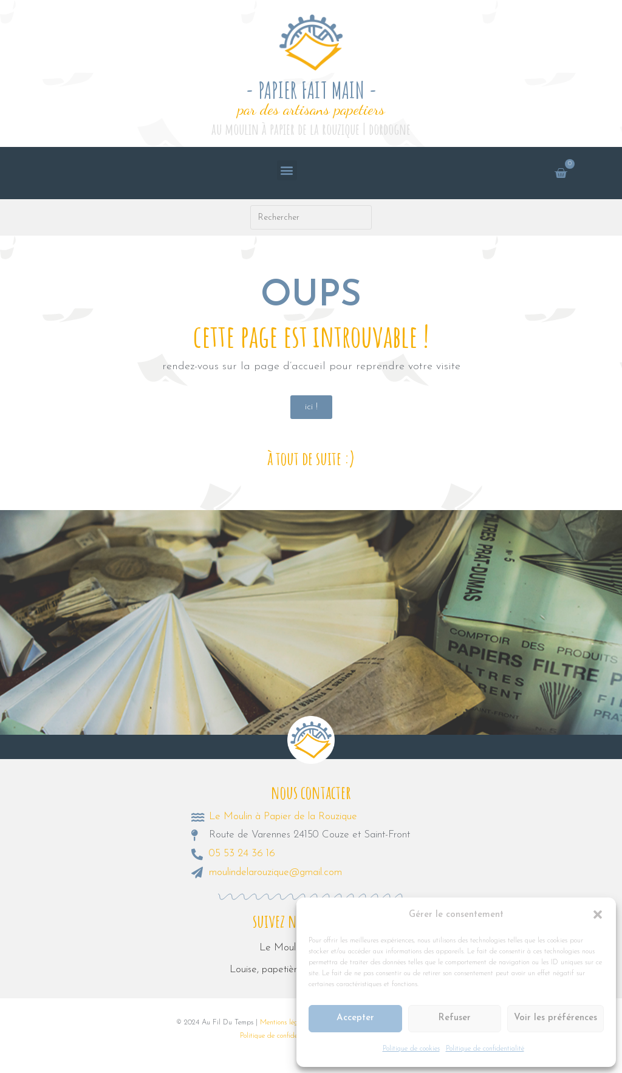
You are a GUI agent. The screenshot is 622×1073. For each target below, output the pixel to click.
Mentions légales (284, 1022)
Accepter (355, 1018)
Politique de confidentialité (485, 1048)
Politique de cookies (411, 1048)
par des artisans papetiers (311, 109)
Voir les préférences (555, 1018)
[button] (598, 914)
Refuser (454, 1018)
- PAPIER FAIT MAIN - (311, 90)
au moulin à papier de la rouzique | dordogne (311, 129)
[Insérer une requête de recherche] (311, 217)
